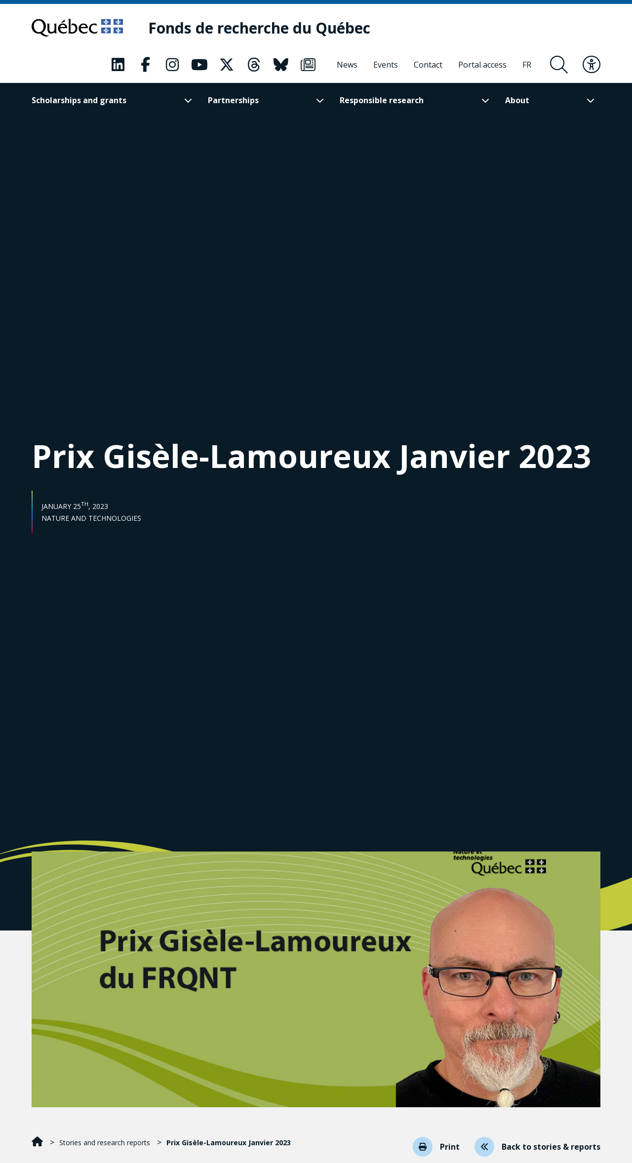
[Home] (38, 1142)
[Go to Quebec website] (77, 28)
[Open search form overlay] (559, 65)
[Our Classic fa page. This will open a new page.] (118, 65)
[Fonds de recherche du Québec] (259, 28)
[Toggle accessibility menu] (591, 65)
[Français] (526, 64)
